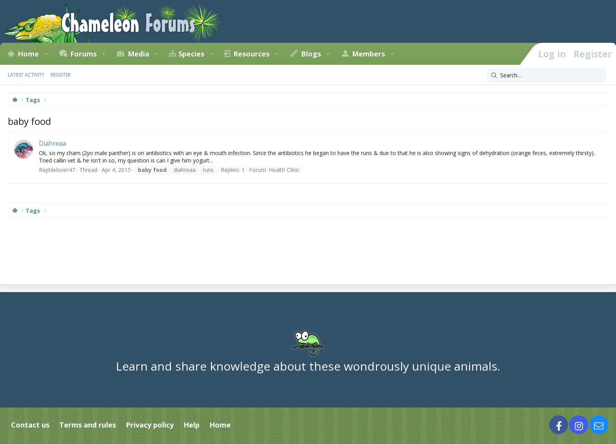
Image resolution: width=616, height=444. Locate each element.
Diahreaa (52, 143)
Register (61, 74)
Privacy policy (150, 424)
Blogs (311, 53)
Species (191, 53)
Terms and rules (87, 424)
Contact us (30, 424)
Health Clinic (284, 170)
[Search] (547, 75)
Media (138, 53)
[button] (46, 54)
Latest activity (26, 74)
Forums (83, 53)
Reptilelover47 (57, 170)
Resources (251, 53)
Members (368, 53)
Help (191, 424)
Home (28, 53)
